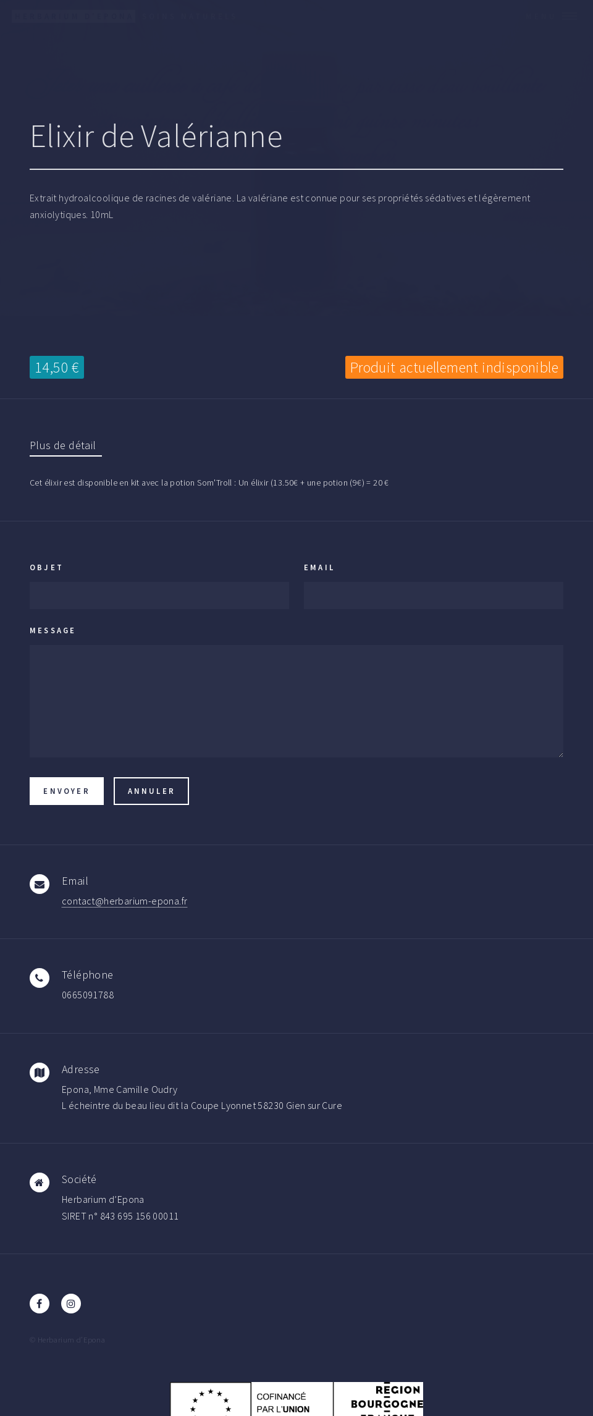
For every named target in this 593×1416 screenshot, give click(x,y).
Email (319, 567)
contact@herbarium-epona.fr (124, 901)
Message (53, 630)
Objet (47, 567)
